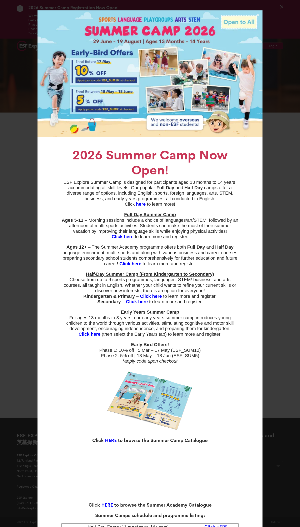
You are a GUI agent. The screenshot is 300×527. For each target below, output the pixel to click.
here (141, 204)
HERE (111, 440)
